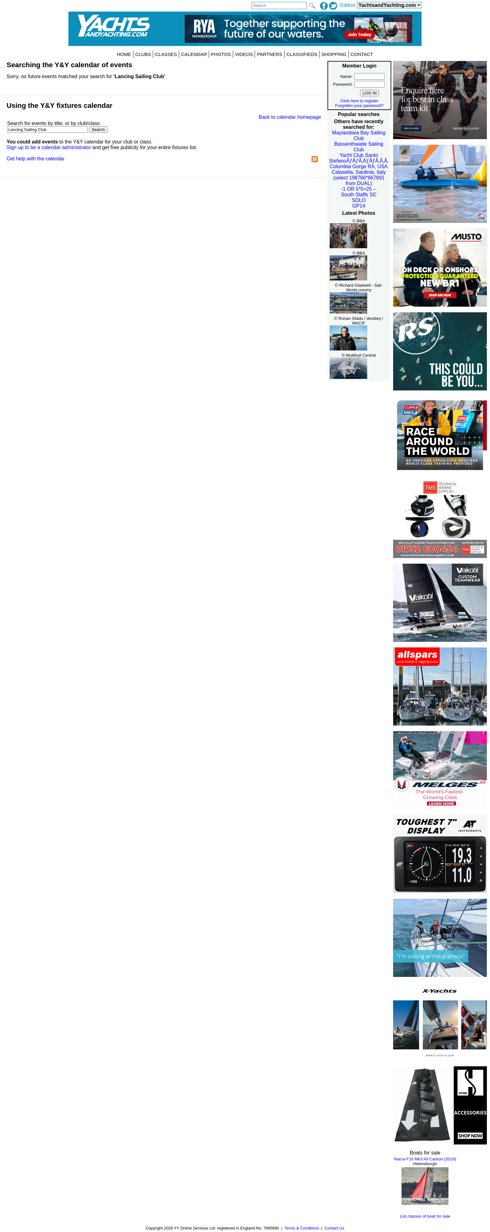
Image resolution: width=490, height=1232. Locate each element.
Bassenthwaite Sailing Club (358, 146)
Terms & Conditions (301, 1228)
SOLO (359, 200)
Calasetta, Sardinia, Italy (359, 172)
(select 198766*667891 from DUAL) (359, 180)
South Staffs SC (359, 194)
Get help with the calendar (36, 158)
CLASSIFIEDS (302, 54)
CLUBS (143, 54)
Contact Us (334, 1228)
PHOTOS (221, 54)
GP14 (358, 206)
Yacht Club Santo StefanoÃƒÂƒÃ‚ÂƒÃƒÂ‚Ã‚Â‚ (358, 158)
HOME (124, 54)
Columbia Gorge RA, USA (359, 166)
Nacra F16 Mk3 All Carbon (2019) (425, 1159)
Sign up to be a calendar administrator (49, 147)
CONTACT (362, 54)
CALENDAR (194, 54)
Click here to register (359, 100)
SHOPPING (333, 54)
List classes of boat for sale (425, 1216)
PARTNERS (269, 54)
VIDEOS (244, 54)
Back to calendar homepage (290, 117)
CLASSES (166, 54)
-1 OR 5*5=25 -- (358, 189)
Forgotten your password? (359, 105)
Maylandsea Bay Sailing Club (359, 135)
